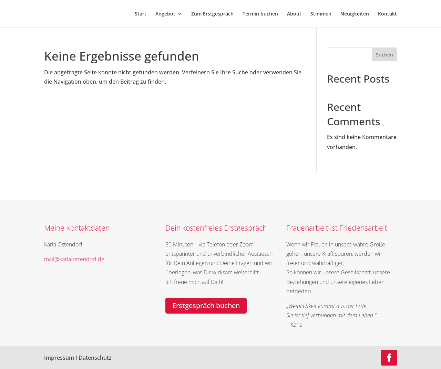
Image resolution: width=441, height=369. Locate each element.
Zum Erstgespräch (212, 14)
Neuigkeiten (354, 14)
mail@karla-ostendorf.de (74, 259)
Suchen (384, 54)
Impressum (59, 357)
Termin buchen (260, 14)
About (294, 14)
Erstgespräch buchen (206, 305)
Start (140, 14)
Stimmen (320, 14)
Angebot (165, 14)
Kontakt (387, 14)
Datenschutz (95, 357)
